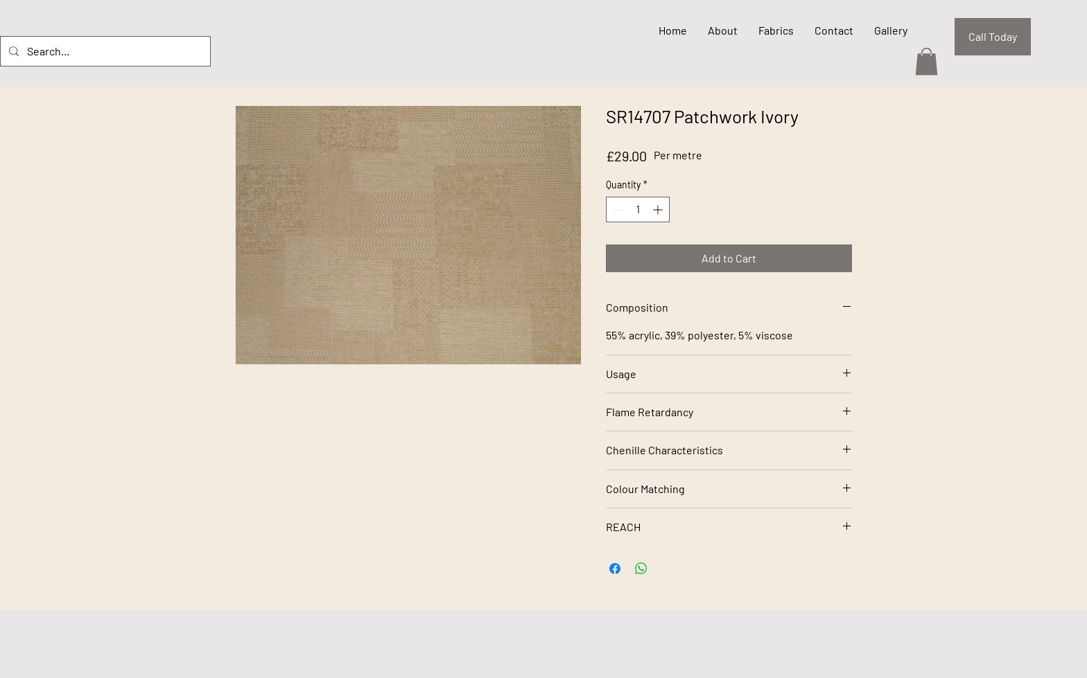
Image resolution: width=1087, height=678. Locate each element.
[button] (926, 61)
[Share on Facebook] (615, 568)
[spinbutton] (637, 209)
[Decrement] (616, 209)
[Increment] (659, 209)
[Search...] (104, 51)
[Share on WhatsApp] (641, 568)
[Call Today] (993, 36)
